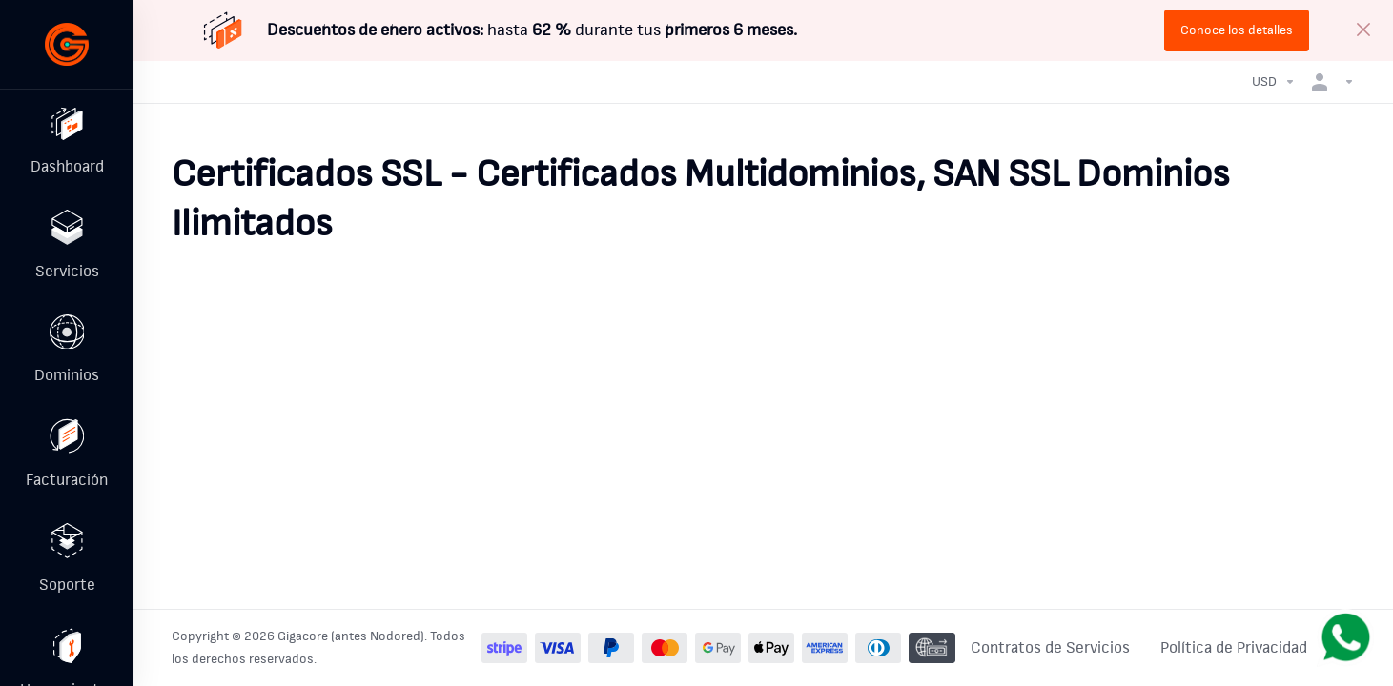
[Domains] (66, 358)
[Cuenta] (1329, 82)
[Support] (66, 573)
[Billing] (66, 466)
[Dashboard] (66, 143)
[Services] (66, 250)
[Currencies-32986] (1273, 82)
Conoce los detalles (1236, 30)
